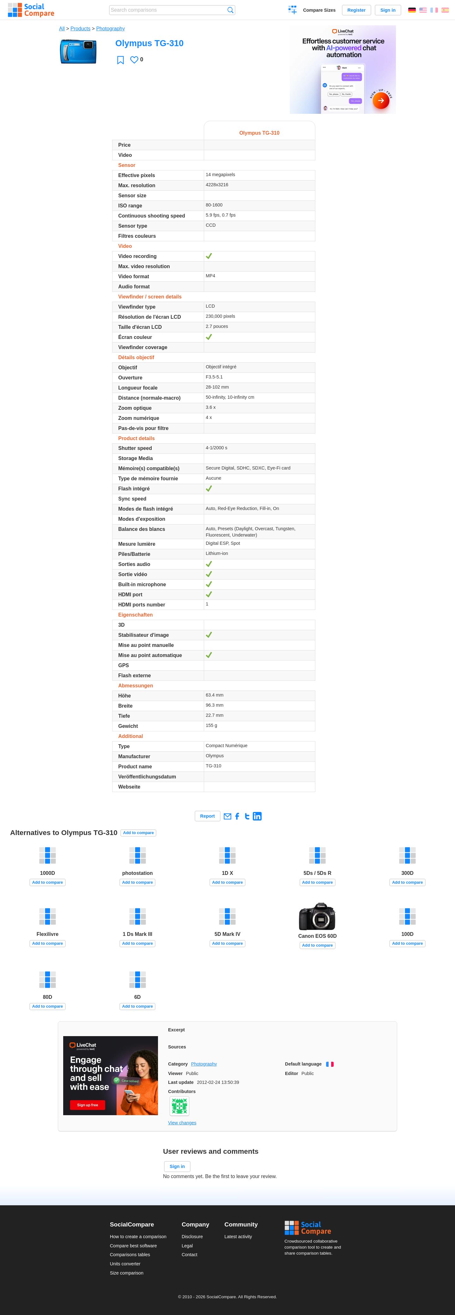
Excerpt (176, 1029)
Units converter (125, 1263)
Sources (177, 1046)
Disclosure (192, 1236)
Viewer (175, 1073)
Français (434, 10)
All (62, 28)
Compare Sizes (319, 10)
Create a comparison (292, 10)
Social (314, 1228)
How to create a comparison (138, 1236)
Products (80, 28)
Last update (181, 1082)
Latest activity (238, 1236)
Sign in (388, 10)
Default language (303, 1063)
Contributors (182, 1091)
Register (357, 10)
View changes (182, 1122)
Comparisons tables (130, 1254)
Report (207, 816)
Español (445, 10)
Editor (291, 1073)
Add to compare (138, 832)
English (423, 10)
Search (231, 10)
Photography (110, 28)
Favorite (120, 60)
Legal (187, 1245)
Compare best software (133, 1245)
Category (178, 1063)
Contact (189, 1254)
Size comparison (126, 1272)
